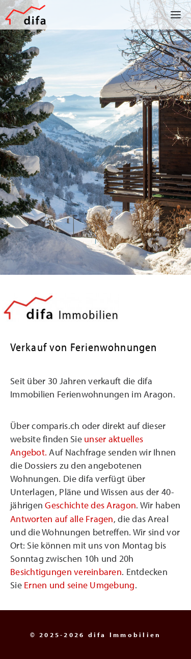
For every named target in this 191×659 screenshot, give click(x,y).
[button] (171, 15)
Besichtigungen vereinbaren (66, 572)
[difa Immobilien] (25, 15)
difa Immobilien (124, 635)
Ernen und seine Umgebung (79, 585)
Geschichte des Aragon (90, 505)
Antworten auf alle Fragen (62, 519)
